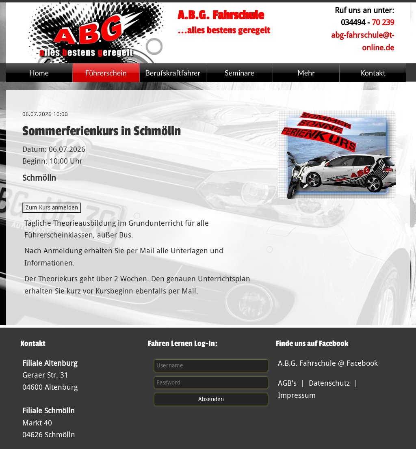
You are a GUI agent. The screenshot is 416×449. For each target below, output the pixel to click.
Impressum (297, 395)
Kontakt (373, 72)
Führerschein (106, 72)
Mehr (306, 72)
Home (39, 72)
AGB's (287, 383)
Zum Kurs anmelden (52, 207)
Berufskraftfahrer (172, 72)
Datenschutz (329, 383)
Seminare (239, 72)
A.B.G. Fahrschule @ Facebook (328, 363)
